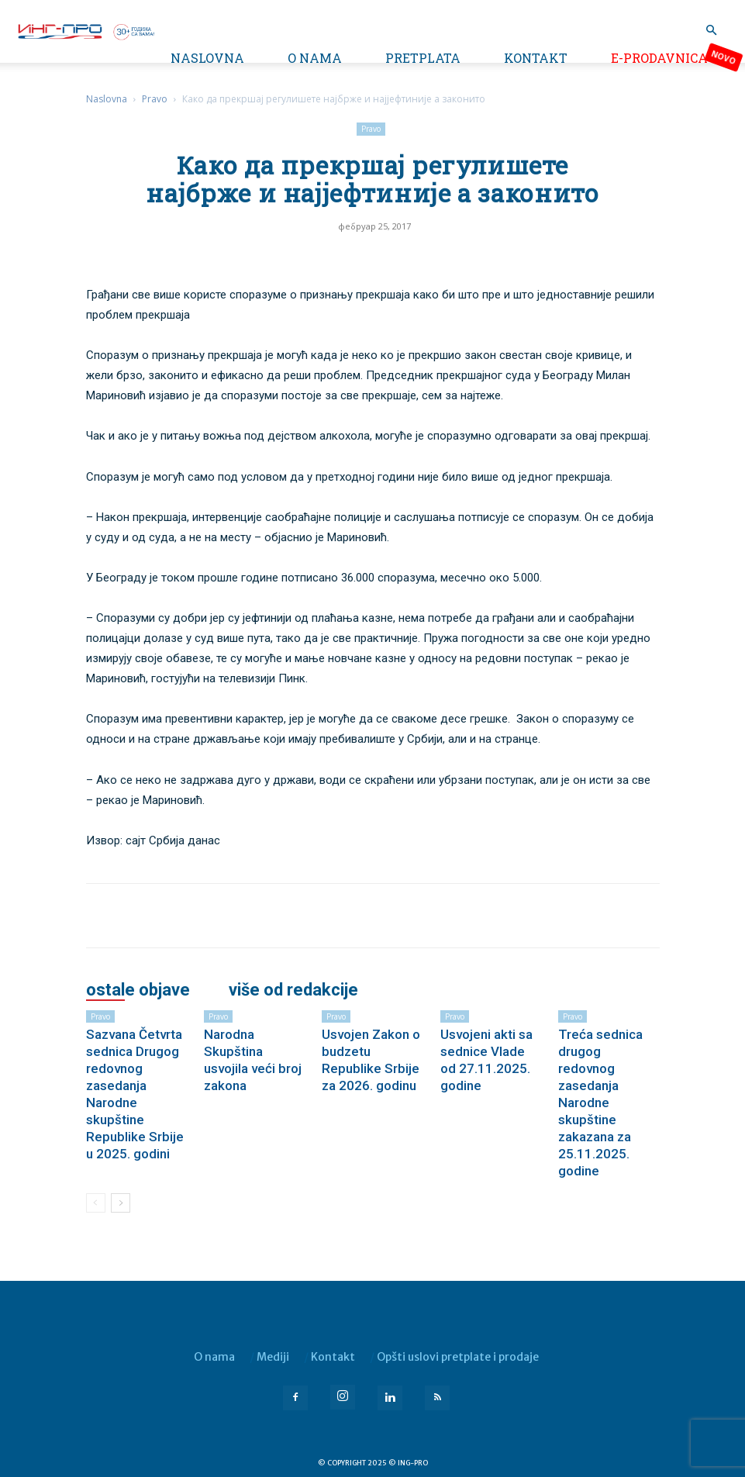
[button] (710, 30)
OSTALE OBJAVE (138, 990)
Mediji (273, 1357)
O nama (315, 58)
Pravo (154, 98)
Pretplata (422, 58)
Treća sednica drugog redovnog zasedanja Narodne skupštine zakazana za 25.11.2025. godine (600, 1102)
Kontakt (535, 58)
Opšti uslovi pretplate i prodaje (458, 1357)
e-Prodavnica (659, 58)
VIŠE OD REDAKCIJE (293, 990)
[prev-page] (95, 1203)
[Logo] (85, 30)
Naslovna (207, 58)
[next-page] (120, 1203)
